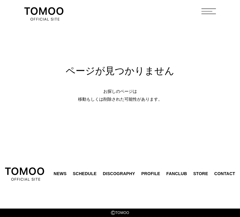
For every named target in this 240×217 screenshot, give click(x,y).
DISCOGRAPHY (119, 173)
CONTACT (224, 173)
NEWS (60, 173)
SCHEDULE (85, 173)
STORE (200, 173)
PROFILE (150, 173)
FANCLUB (176, 173)
